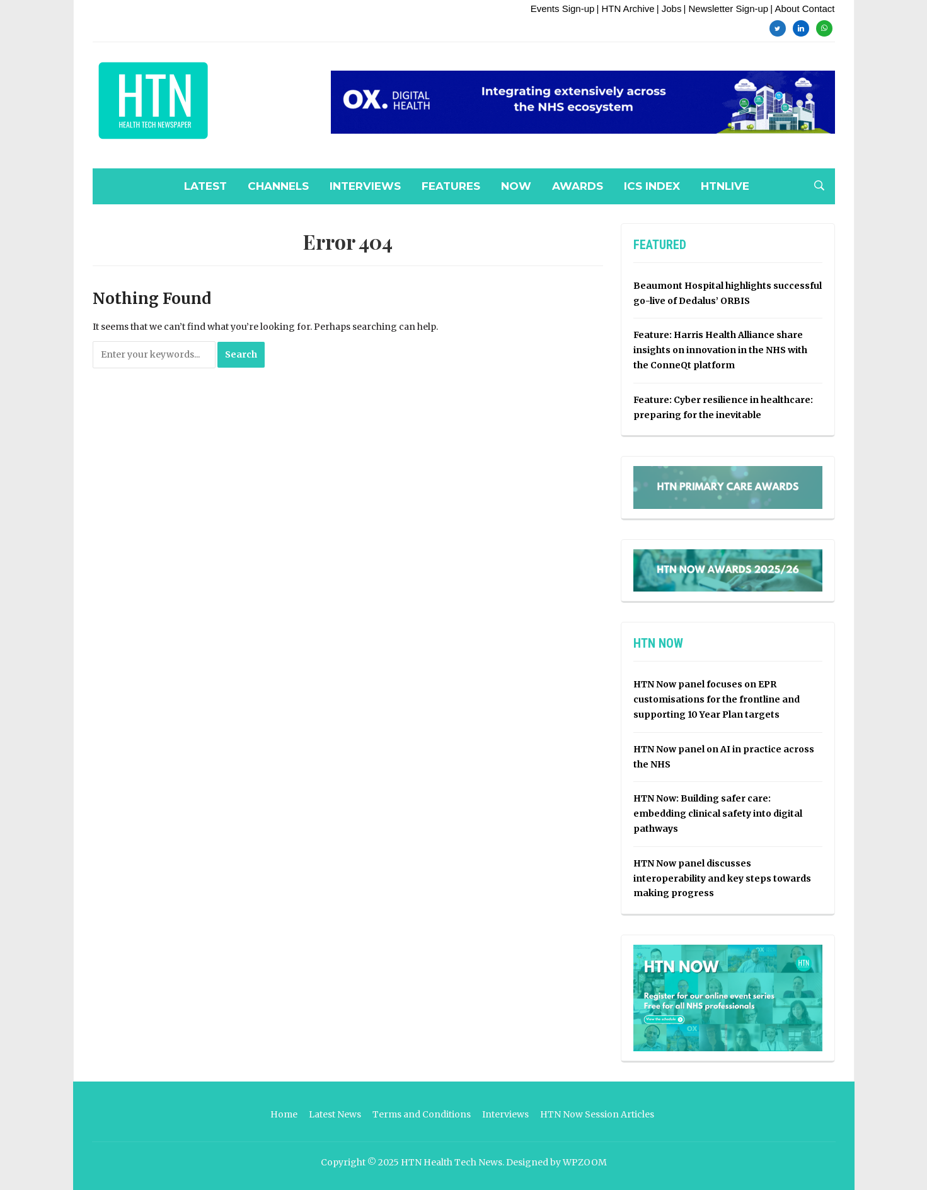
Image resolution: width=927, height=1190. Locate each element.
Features (451, 186)
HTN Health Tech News (451, 1162)
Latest (205, 186)
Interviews (365, 186)
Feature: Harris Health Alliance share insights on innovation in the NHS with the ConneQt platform (720, 350)
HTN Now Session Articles (597, 1114)
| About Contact (802, 8)
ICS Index (652, 186)
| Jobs (669, 8)
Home (283, 1114)
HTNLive (725, 186)
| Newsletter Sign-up (725, 8)
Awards (577, 186)
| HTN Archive (625, 8)
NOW (516, 186)
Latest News (335, 1114)
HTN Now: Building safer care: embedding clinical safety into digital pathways (717, 813)
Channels (278, 186)
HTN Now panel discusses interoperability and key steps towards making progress (722, 878)
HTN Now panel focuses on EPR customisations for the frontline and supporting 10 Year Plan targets (716, 699)
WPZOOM (585, 1162)
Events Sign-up (563, 8)
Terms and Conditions (421, 1114)
